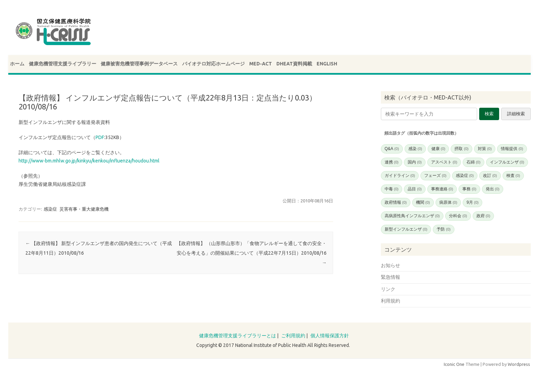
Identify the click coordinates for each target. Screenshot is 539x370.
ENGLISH (327, 63)
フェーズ (435, 175)
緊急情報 (390, 277)
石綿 (473, 162)
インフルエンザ (507, 162)
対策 (485, 148)
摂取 (461, 148)
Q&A (392, 148)
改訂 (490, 175)
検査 (513, 175)
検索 (489, 113)
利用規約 (390, 301)
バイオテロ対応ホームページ (213, 63)
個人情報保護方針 (329, 335)
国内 (414, 162)
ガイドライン (400, 175)
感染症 (50, 209)
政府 (483, 215)
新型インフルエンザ (406, 229)
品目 (414, 189)
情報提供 (512, 148)
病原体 (448, 202)
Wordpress (519, 364)
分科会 (458, 215)
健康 (438, 148)
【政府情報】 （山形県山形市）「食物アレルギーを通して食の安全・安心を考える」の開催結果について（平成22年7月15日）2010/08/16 (251, 253)
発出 (492, 189)
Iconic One (454, 364)
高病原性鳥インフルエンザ (412, 215)
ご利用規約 (293, 335)
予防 (443, 229)
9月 (472, 202)
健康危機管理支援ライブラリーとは (237, 335)
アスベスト (444, 162)
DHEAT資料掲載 (294, 63)
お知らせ (390, 265)
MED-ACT (260, 63)
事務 (469, 189)
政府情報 (396, 202)
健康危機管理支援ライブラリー (62, 63)
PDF (100, 137)
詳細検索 (516, 113)
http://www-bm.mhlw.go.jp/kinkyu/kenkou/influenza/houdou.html (89, 160)
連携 (391, 162)
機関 (423, 202)
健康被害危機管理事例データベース (139, 63)
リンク (388, 289)
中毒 (391, 189)
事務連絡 (442, 189)
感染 (415, 148)
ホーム (17, 63)
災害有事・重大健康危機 (84, 209)
